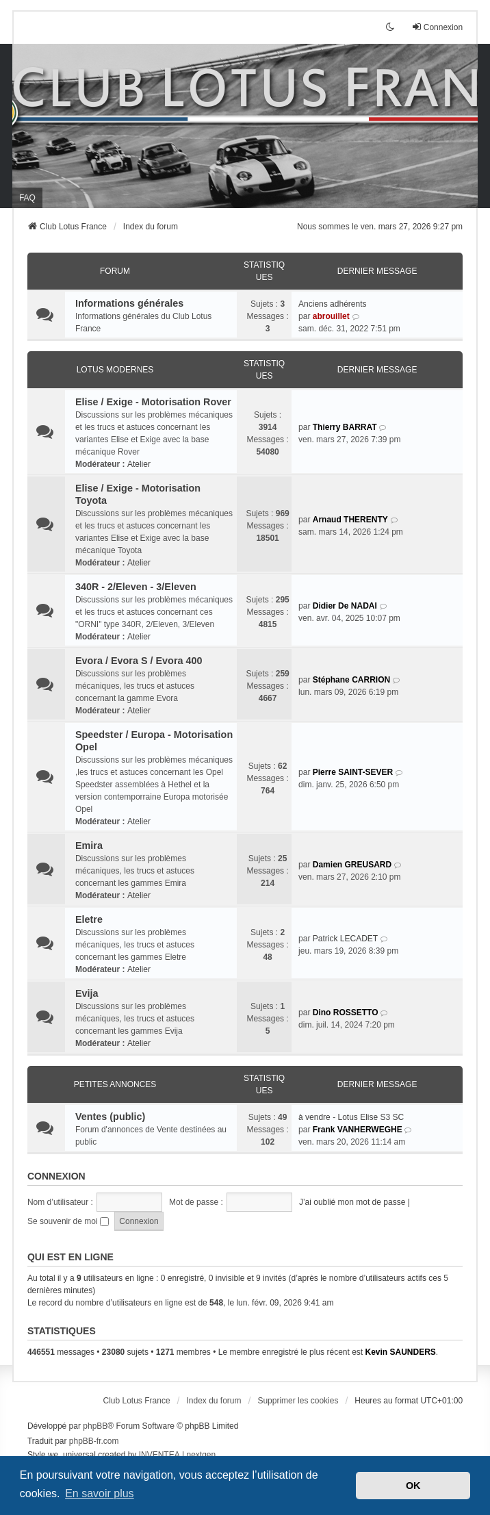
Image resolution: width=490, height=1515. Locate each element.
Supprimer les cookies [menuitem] (297, 1400)
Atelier (139, 464)
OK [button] (413, 1485)
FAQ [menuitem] (27, 198)
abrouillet (331, 316)
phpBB (95, 1426)
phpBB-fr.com (94, 1441)
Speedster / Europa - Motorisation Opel (154, 740)
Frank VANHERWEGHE (357, 1129)
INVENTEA (159, 1455)
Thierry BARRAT (345, 427)
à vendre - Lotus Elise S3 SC (351, 1117)
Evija (87, 993)
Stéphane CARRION (351, 680)
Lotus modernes (115, 369)
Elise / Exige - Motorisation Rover (153, 401)
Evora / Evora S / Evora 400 (139, 660)
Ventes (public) (110, 1116)
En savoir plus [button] (99, 1493)
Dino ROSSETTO (345, 1012)
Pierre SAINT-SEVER (353, 772)
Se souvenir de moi (68, 1221)
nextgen (201, 1455)
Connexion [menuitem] (437, 27)
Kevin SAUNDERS (400, 1352)
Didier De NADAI (345, 606)
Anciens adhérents (332, 304)
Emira (89, 845)
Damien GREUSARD (352, 864)
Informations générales (129, 303)
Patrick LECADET (345, 938)
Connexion (56, 1176)
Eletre (89, 919)
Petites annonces (115, 1084)
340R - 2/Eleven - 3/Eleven (135, 586)
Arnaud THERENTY (350, 519)
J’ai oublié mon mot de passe (352, 1202)
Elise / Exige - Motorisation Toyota (138, 494)
